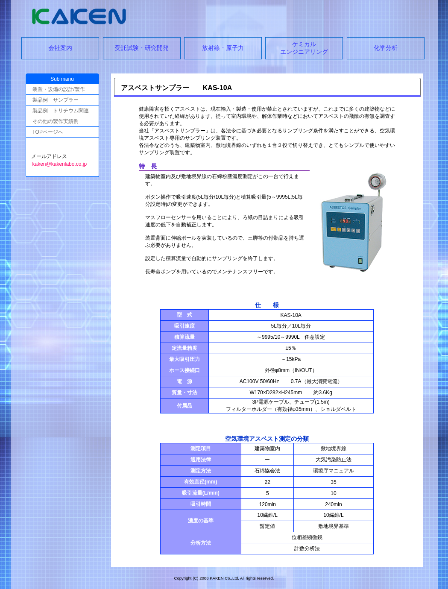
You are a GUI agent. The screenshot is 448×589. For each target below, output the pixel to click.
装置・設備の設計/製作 (58, 89)
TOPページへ (47, 132)
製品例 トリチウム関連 (60, 111)
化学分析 (386, 47)
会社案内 (60, 47)
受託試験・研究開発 (142, 47)
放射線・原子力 (223, 47)
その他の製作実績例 (55, 121)
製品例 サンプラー (55, 100)
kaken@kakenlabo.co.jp (59, 164)
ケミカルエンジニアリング (304, 48)
